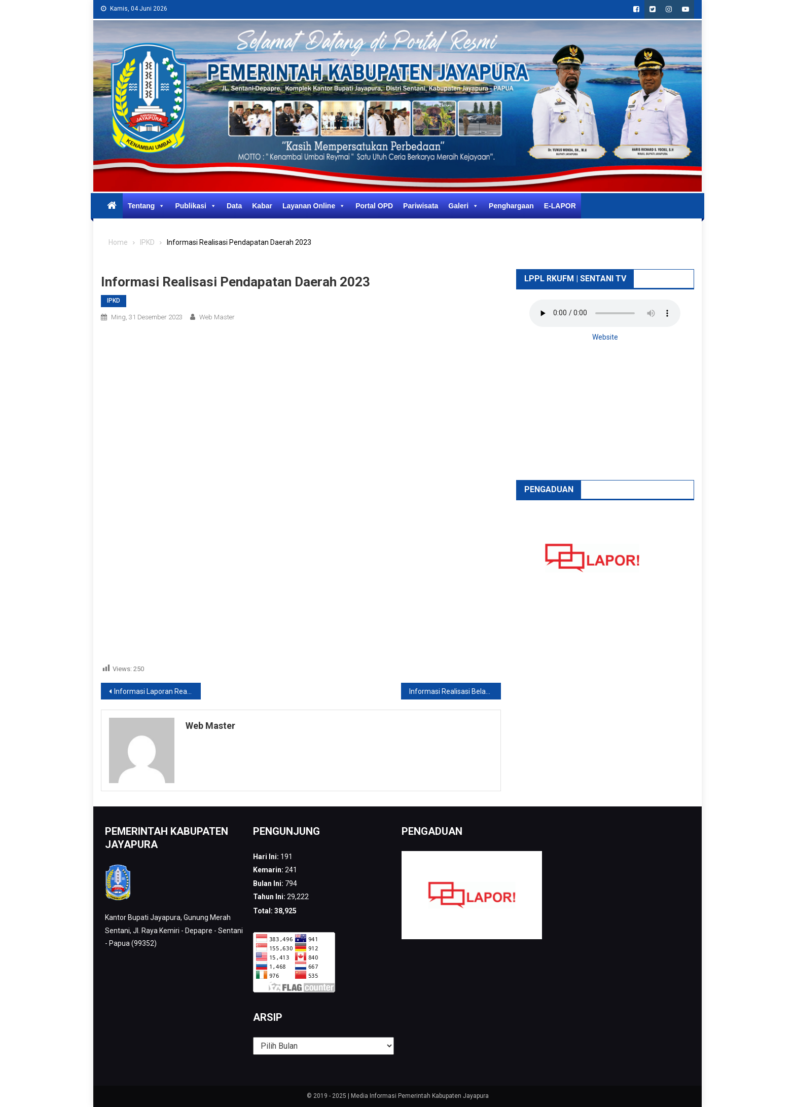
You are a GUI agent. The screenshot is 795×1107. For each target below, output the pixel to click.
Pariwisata (420, 206)
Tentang (146, 206)
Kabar (262, 206)
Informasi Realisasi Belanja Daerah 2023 (455, 691)
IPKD (113, 300)
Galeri (463, 206)
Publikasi (195, 206)
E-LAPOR (560, 206)
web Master (217, 317)
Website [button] (605, 337)
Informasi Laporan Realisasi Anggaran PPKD (157, 691)
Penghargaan (511, 206)
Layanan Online (313, 206)
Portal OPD (374, 206)
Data (234, 206)
